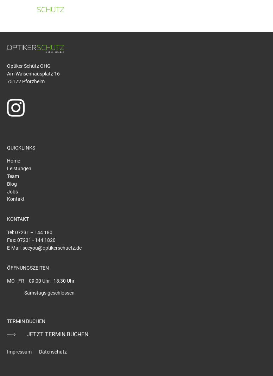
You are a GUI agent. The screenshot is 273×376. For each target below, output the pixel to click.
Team (13, 176)
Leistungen (19, 168)
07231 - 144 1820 (36, 240)
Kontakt (16, 199)
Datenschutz (53, 352)
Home (13, 161)
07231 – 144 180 (33, 232)
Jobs (12, 191)
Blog (12, 184)
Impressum (19, 352)
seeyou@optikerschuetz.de (52, 248)
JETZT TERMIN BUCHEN (57, 334)
